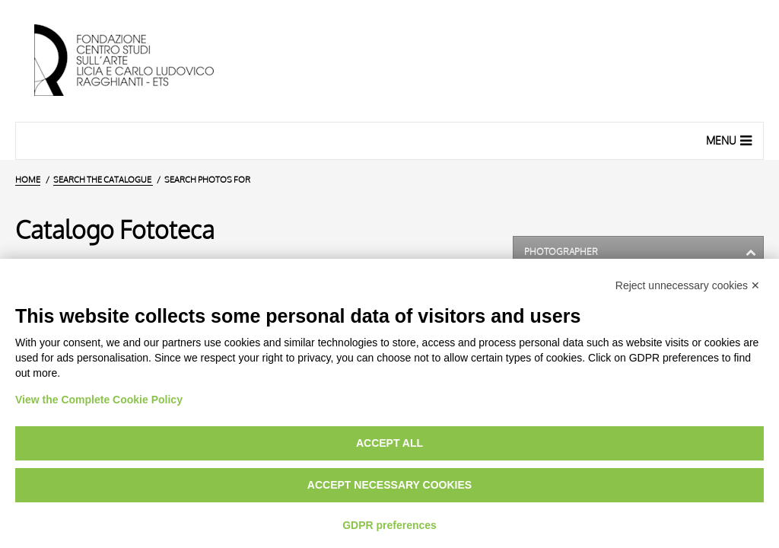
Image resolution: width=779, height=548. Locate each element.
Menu (730, 140)
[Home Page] (137, 61)
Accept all (389, 443)
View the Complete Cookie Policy (99, 399)
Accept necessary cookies (389, 485)
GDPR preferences (389, 525)
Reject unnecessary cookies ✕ (687, 285)
